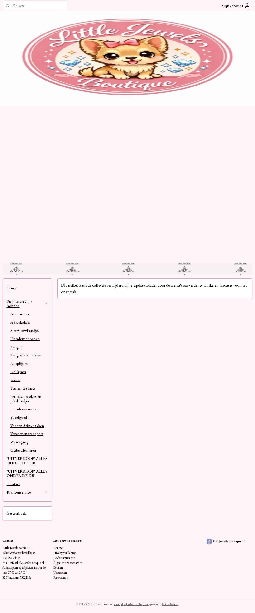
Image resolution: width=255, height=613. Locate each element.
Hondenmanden (24, 409)
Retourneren (61, 577)
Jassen (15, 379)
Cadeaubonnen (23, 450)
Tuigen (16, 347)
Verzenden (60, 572)
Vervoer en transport (26, 433)
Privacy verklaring (64, 553)
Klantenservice (27, 492)
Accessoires (19, 314)
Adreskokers (20, 322)
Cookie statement (64, 558)
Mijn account (235, 6)
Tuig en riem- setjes (26, 355)
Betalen (58, 567)
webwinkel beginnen (138, 604)
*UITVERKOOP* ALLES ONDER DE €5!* (27, 473)
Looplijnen (19, 363)
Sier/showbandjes (24, 330)
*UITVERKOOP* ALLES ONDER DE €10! (27, 461)
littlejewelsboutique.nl (226, 541)
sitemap (118, 604)
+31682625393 (11, 558)
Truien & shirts (22, 388)
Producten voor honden (27, 304)
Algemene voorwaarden (67, 563)
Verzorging (19, 442)
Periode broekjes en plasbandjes (25, 399)
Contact (13, 483)
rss (124, 604)
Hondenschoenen (25, 338)
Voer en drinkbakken (27, 425)
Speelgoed (18, 417)
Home (12, 287)
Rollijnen (18, 371)
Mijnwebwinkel (170, 604)
